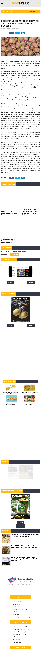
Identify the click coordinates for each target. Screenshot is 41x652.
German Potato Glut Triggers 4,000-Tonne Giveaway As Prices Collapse (29, 203)
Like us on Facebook (21, 641)
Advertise (17, 589)
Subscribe (30, 265)
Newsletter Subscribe (20, 591)
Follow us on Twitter (21, 636)
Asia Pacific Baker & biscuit (22, 609)
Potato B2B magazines (21, 584)
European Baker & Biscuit (21, 611)
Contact (16, 596)
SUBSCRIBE (14, 236)
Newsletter (7, 230)
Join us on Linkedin (21, 646)
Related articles (9, 184)
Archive (10, 265)
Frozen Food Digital (20, 619)
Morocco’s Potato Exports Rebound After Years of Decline (9, 204)
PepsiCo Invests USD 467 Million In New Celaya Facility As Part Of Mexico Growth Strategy (24, 541)
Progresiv (17, 622)
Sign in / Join (34, 11)
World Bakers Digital (20, 614)
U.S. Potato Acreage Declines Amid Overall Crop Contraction (9, 223)
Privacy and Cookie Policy (22, 599)
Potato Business (6, 28)
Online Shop (18, 594)
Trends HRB (17, 624)
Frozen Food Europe (20, 616)
